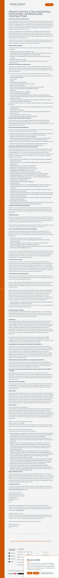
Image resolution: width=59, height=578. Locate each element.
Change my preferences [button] (47, 573)
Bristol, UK (19, 557)
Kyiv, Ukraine (20, 564)
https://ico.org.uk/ (20, 510)
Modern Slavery (46, 554)
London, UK (20, 554)
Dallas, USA (29, 554)
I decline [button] (36, 573)
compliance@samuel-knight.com (16, 489)
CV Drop (49, 4)
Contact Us (40, 4)
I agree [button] (30, 573)
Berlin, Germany (21, 559)
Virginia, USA (20, 562)
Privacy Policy (45, 552)
